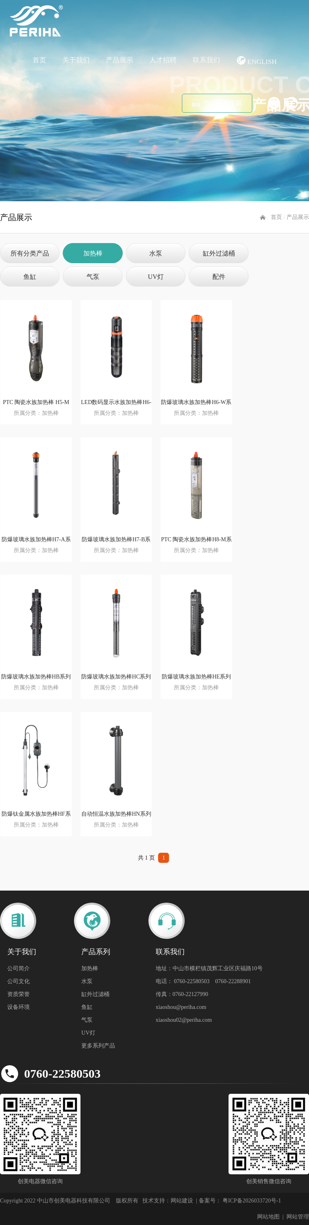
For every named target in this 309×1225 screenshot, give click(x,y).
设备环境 (18, 1007)
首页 (39, 60)
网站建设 (182, 1201)
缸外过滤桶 (219, 253)
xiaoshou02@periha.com (184, 1020)
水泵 (155, 253)
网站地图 (268, 1217)
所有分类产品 (29, 253)
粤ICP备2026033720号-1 (251, 1201)
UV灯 (156, 276)
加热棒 (93, 253)
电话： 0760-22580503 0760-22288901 (203, 981)
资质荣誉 (18, 994)
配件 (218, 276)
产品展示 (119, 60)
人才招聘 (163, 60)
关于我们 (76, 60)
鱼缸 (29, 276)
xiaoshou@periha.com (181, 1007)
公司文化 (18, 981)
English (256, 61)
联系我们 (206, 60)
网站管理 (297, 1217)
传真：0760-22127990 (182, 994)
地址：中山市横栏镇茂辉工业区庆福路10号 (209, 968)
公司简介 (18, 968)
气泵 (93, 276)
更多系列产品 (98, 1046)
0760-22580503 (62, 1073)
